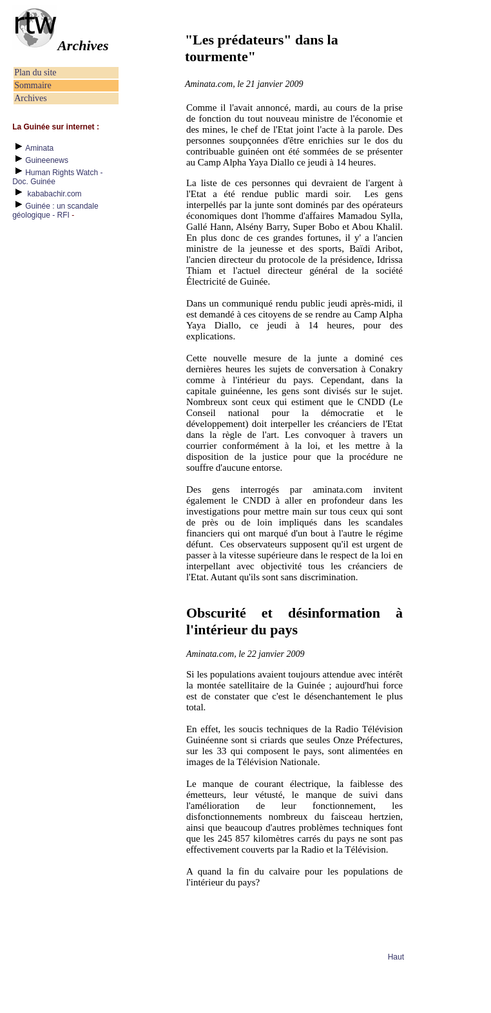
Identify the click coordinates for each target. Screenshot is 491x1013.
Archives (30, 98)
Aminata (39, 148)
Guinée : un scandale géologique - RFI (55, 211)
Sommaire (33, 85)
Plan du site (35, 72)
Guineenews (46, 160)
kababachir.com (55, 193)
